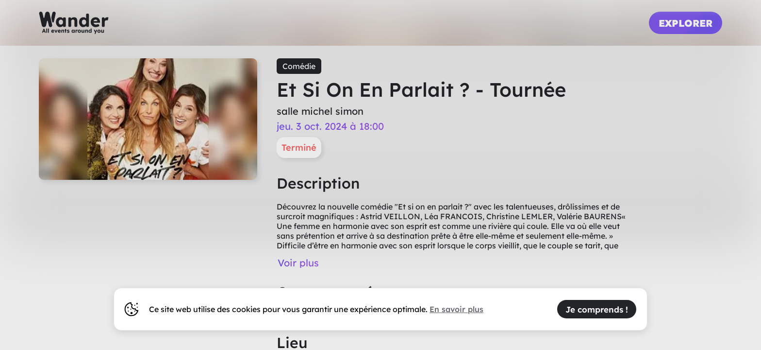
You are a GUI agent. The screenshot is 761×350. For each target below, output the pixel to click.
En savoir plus (456, 309)
